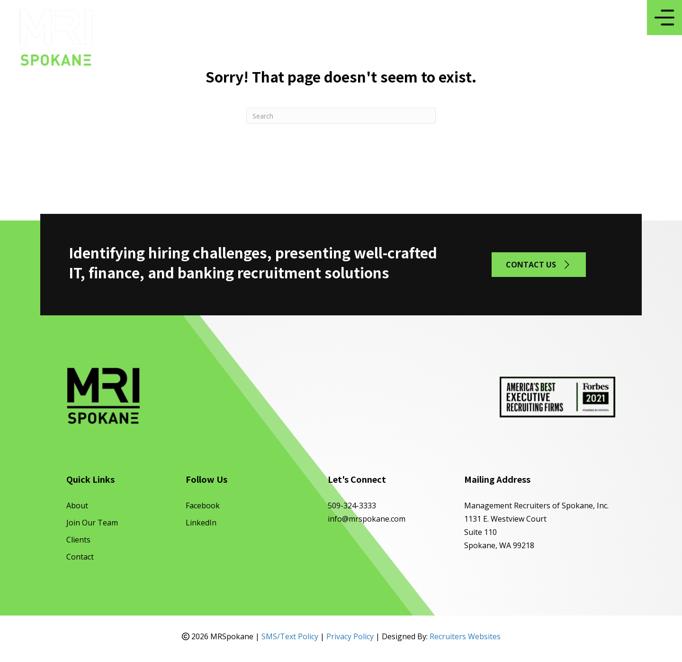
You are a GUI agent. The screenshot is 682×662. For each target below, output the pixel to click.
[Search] (341, 116)
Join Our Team (92, 522)
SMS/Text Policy (289, 636)
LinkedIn (201, 522)
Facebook (203, 505)
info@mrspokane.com (366, 519)
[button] (539, 264)
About (77, 505)
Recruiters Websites (465, 636)
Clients (78, 539)
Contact (80, 557)
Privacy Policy (350, 636)
